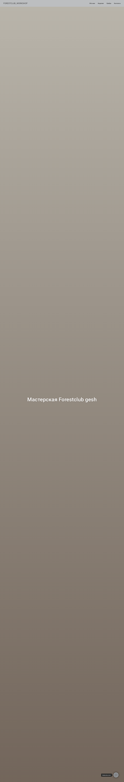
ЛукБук (108, 3)
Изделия (101, 3)
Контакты (117, 3)
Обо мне (92, 3)
